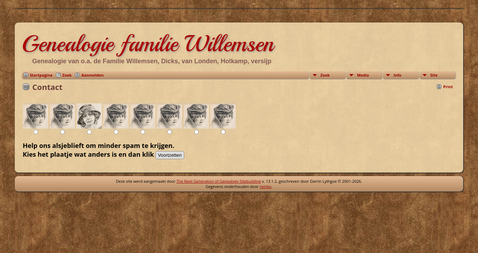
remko (265, 186)
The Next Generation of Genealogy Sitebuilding (218, 181)
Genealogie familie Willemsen (148, 44)
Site (433, 75)
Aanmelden (92, 75)
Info (397, 75)
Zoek (67, 75)
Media (363, 75)
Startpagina (41, 75)
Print (448, 86)
